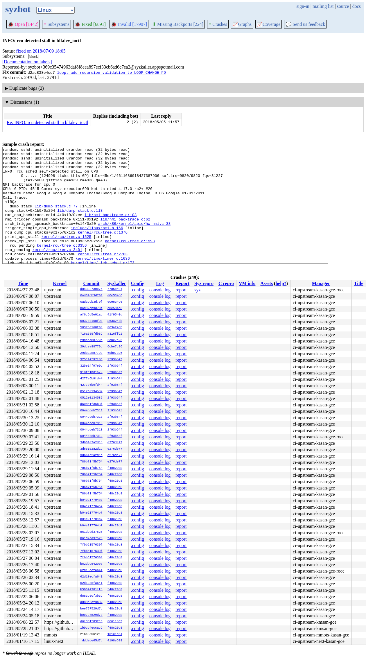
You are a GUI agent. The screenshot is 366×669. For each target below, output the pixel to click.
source (343, 6)
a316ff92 (114, 334)
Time (23, 283)
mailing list (323, 6)
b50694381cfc (91, 590)
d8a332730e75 (91, 289)
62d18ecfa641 (91, 570)
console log (160, 289)
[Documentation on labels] (27, 61)
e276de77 (114, 443)
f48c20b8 (114, 468)
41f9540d (114, 315)
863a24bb (114, 321)
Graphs (242, 24)
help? (280, 283)
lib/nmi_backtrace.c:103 (111, 228)
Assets (266, 283)
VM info (247, 283)
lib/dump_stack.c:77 (56, 218)
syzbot (18, 9)
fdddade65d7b (91, 641)
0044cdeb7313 (91, 411)
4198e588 (114, 641)
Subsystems (56, 24)
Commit (91, 283)
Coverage (268, 24)
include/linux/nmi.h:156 (97, 244)
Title (358, 283)
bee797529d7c (91, 609)
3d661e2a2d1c (91, 443)
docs (356, 6)
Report (182, 283)
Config (137, 283)
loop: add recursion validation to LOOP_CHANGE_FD (111, 72)
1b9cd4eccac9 (91, 628)
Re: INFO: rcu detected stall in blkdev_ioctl (47, 122)
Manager (321, 283)
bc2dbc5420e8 (91, 564)
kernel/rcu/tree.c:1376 (103, 249)
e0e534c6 (114, 296)
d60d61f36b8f (91, 404)
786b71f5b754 (91, 462)
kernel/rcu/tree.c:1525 (67, 254)
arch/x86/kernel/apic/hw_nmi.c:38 (134, 239)
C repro (226, 283)
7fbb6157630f (91, 545)
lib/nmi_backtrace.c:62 (125, 233)
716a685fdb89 (91, 334)
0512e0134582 (91, 392)
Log (160, 283)
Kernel (60, 283)
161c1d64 (114, 634)
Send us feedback (305, 24)
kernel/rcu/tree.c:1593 (130, 260)
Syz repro (204, 283)
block (33, 56)
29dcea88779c (91, 340)
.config (137, 289)
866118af (114, 622)
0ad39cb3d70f (91, 296)
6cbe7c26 (114, 340)
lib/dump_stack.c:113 (80, 223)
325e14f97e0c (91, 360)
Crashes (218, 24)
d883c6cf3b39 (91, 596)
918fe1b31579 (91, 372)
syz (197, 289)
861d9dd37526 (91, 532)
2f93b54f (114, 360)
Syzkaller (116, 283)
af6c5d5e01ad (91, 315)
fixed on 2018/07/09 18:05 (41, 51)
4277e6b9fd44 (91, 379)
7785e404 (114, 289)
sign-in (302, 6)
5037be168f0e (91, 321)
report (180, 289)
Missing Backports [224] (177, 24)
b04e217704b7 (91, 500)
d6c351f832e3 (91, 622)
